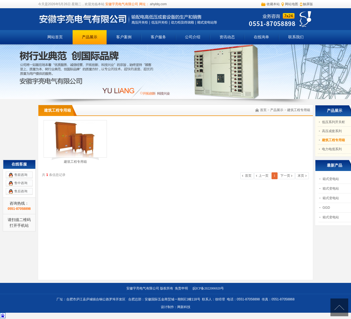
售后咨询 (20, 191)
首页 (263, 110)
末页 (301, 176)
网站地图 (291, 4)
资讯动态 (227, 37)
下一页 (285, 176)
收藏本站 (273, 4)
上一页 (264, 176)
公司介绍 (192, 37)
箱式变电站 (331, 179)
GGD (326, 208)
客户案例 (124, 37)
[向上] (339, 307)
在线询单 (261, 37)
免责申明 (182, 288)
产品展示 (89, 37)
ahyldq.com (158, 4)
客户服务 (158, 37)
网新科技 (183, 307)
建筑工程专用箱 (298, 110)
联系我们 (296, 37)
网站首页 (55, 37)
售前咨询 (20, 175)
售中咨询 (20, 183)
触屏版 (308, 4)
